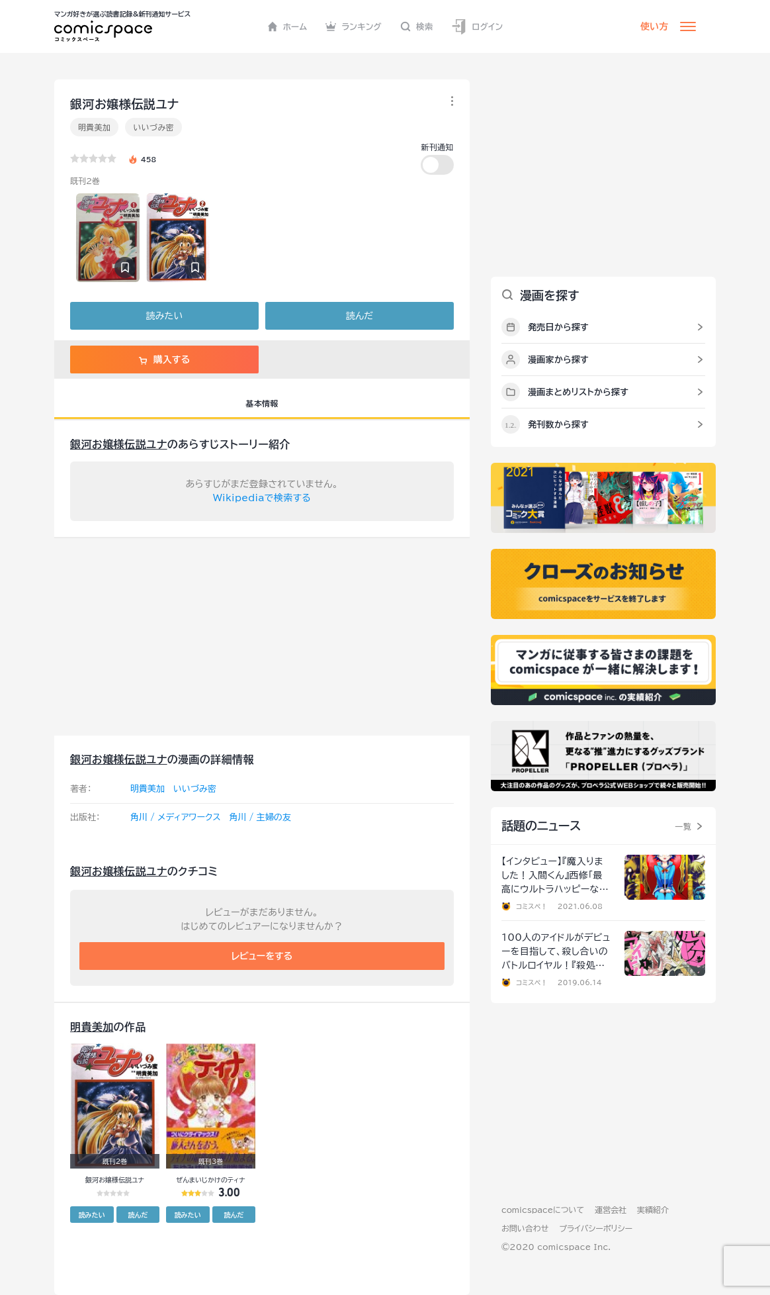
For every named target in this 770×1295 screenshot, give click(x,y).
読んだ (359, 315)
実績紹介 (653, 1210)
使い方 (654, 26)
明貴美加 (94, 127)
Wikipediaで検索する (262, 498)
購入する (164, 359)
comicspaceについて (542, 1210)
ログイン (477, 26)
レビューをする (262, 956)
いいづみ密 (153, 127)
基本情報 (261, 403)
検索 (416, 26)
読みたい (164, 315)
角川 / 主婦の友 (259, 817)
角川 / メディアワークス (175, 817)
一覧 (683, 826)
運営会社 (610, 1210)
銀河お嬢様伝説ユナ (118, 444)
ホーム (287, 26)
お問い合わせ (524, 1228)
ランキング (353, 26)
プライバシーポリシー (595, 1228)
